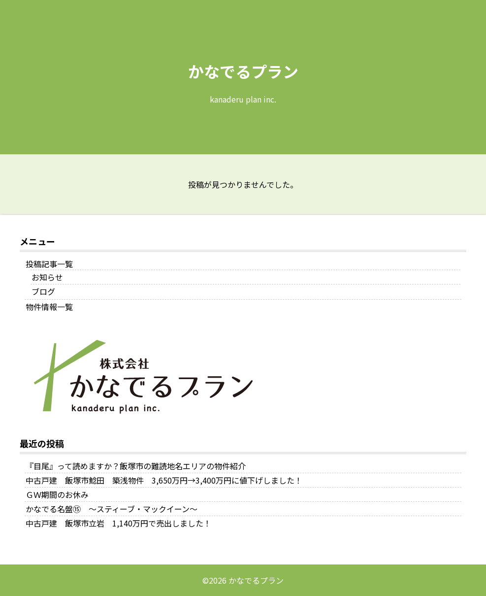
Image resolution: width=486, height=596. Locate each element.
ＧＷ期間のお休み (57, 494)
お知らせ (47, 277)
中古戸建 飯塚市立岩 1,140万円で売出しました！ (118, 523)
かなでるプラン (243, 71)
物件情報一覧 (49, 307)
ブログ (43, 291)
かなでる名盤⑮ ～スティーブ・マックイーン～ (111, 509)
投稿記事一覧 (49, 264)
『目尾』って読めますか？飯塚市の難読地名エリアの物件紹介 (136, 466)
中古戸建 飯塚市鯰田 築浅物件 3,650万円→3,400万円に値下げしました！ (164, 480)
